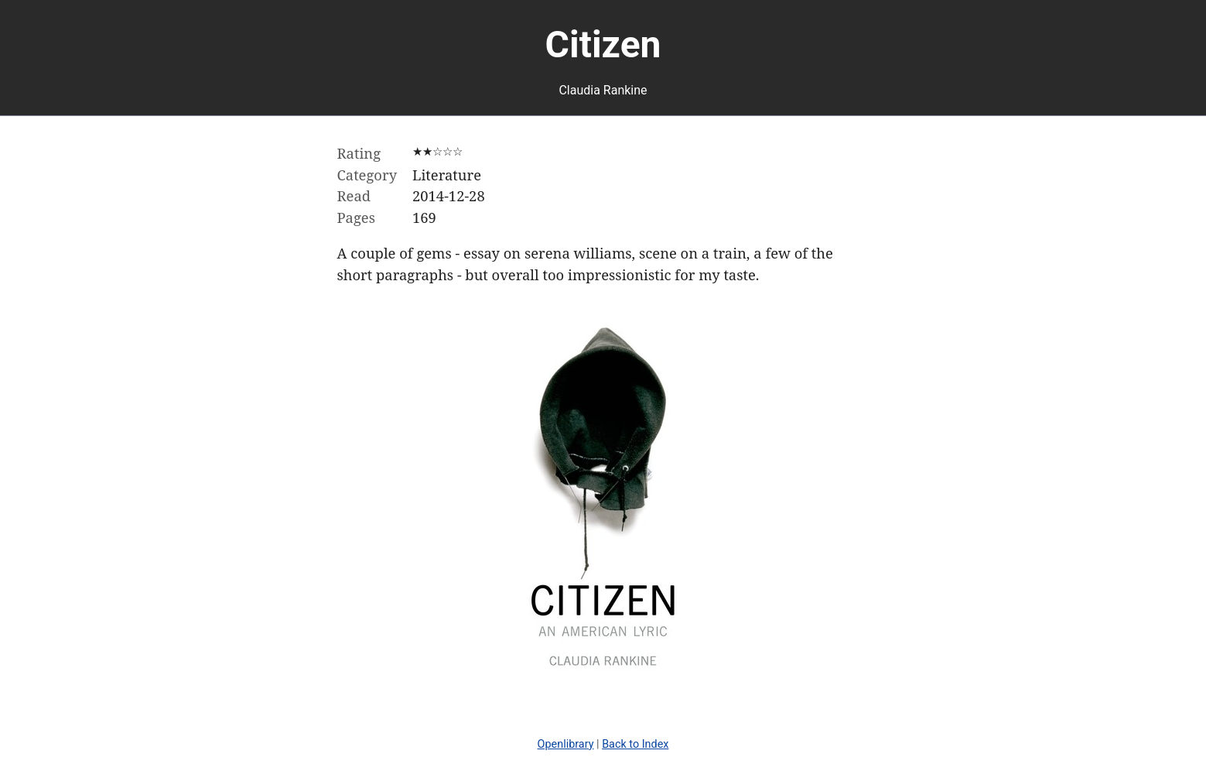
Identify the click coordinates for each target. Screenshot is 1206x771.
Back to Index (635, 744)
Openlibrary (566, 744)
